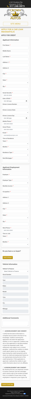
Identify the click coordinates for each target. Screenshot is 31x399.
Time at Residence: (8, 138)
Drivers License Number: (10, 104)
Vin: (4, 303)
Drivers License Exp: (9, 115)
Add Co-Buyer (8, 257)
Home (8, 391)
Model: (5, 291)
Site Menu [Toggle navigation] (15, 24)
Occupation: (6, 191)
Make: (4, 286)
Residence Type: (7, 152)
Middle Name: (7, 51)
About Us (11, 391)
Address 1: (6, 62)
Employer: (6, 174)
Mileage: (5, 309)
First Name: (6, 45)
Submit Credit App (7, 384)
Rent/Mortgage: (7, 158)
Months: (5, 147)
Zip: (4, 86)
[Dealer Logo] (15, 14)
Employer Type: (7, 180)
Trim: (4, 297)
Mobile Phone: (7, 121)
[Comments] (15, 323)
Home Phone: (7, 127)
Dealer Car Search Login (15, 392)
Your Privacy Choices (20, 393)
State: (4, 80)
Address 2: (6, 68)
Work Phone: (6, 228)
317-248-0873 (17, 6)
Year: (4, 280)
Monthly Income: (8, 186)
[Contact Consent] (3, 367)
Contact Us (16, 391)
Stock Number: (7, 274)
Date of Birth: (6, 98)
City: (4, 74)
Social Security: (7, 93)
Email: (4, 133)
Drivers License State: (9, 110)
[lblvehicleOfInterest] (15, 271)
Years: (4, 141)
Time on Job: (6, 233)
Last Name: (6, 56)
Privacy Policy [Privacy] (21, 391)
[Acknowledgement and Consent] (3, 331)
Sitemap (12, 393)
